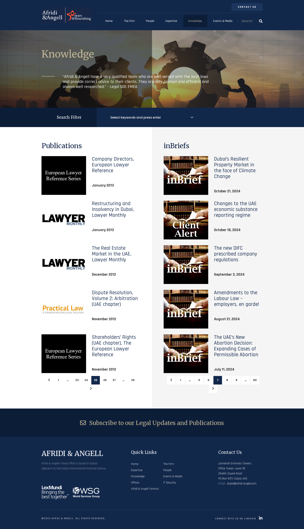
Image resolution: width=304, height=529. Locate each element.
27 (114, 380)
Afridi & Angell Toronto (145, 489)
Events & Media (222, 21)
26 (105, 380)
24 (86, 380)
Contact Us (247, 7)
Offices (135, 483)
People (150, 21)
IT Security (169, 483)
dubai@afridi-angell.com (241, 484)
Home (109, 21)
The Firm (129, 21)
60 (255, 380)
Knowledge (195, 21)
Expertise (171, 21)
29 (133, 380)
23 (77, 380)
